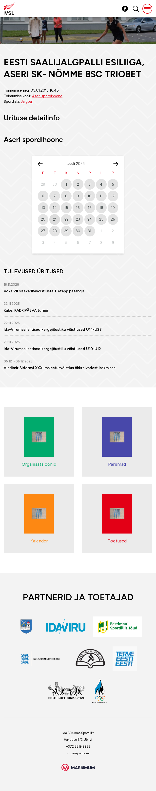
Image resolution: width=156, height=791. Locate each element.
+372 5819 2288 (78, 746)
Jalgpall (27, 101)
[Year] (82, 164)
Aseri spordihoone (47, 96)
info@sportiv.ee (78, 753)
